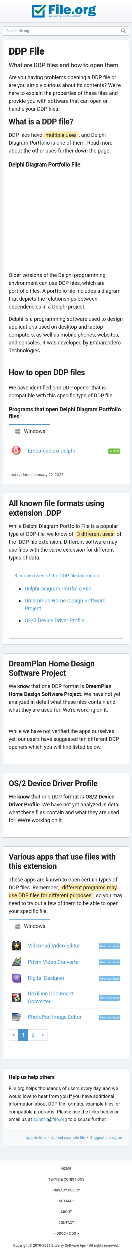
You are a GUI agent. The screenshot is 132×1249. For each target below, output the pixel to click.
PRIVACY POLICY (66, 1190)
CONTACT (66, 1223)
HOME (66, 1169)
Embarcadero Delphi (51, 451)
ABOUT (66, 1212)
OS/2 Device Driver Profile (55, 620)
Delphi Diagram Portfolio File (58, 588)
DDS (72, 1233)
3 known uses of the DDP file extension (57, 575)
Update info (36, 1137)
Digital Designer (46, 978)
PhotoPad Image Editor (55, 1017)
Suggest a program (106, 1137)
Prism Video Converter (54, 962)
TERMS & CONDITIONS (66, 1179)
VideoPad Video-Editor (54, 946)
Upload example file (68, 1137)
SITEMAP (66, 1201)
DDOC (61, 1233)
